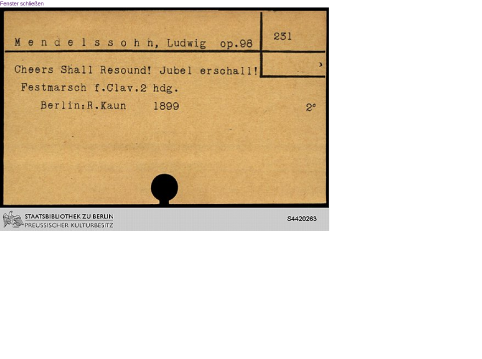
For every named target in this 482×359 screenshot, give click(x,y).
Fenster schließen (22, 3)
